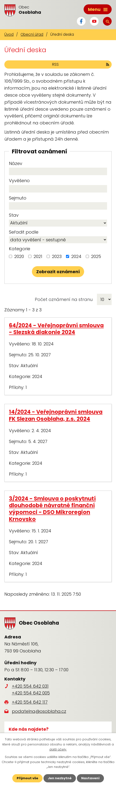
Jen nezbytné (60, 778)
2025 (96, 256)
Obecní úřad (32, 34)
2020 (19, 256)
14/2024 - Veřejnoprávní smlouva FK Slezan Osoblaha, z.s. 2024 (55, 415)
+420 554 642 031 (30, 686)
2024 (76, 256)
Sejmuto (17, 198)
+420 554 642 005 (31, 693)
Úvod (9, 34)
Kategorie (19, 249)
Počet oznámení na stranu (64, 299)
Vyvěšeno (19, 181)
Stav (14, 215)
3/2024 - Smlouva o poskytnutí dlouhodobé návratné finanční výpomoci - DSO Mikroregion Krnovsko (52, 509)
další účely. (58, 749)
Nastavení (90, 778)
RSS (80, 64)
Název (15, 163)
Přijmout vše (27, 778)
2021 (38, 256)
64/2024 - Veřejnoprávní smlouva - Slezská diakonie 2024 (56, 329)
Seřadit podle (23, 232)
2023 (57, 256)
